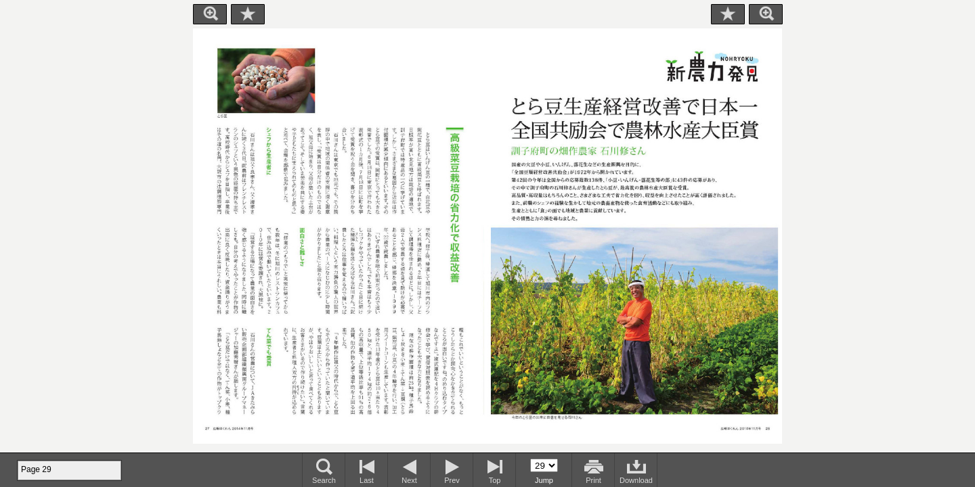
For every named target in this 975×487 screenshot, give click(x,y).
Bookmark (248, 14)
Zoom (210, 14)
